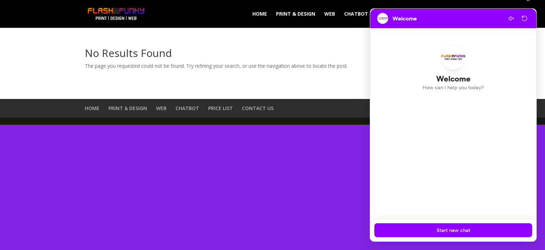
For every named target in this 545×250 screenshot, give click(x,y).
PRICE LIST (220, 108)
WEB (329, 14)
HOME (259, 14)
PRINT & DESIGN (295, 14)
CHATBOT (356, 14)
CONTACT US (258, 108)
